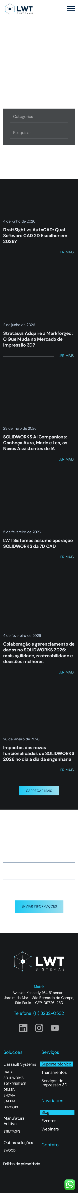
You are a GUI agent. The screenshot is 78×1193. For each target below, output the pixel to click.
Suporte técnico (56, 1064)
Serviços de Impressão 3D (54, 1082)
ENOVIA (9, 1095)
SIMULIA (9, 1101)
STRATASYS (12, 1131)
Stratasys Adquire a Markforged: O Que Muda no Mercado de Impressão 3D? (38, 339)
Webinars (50, 1129)
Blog (45, 1112)
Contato (49, 1145)
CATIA (8, 1072)
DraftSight (11, 1107)
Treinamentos (54, 1072)
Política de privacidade (21, 1163)
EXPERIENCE (15, 1084)
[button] (39, 790)
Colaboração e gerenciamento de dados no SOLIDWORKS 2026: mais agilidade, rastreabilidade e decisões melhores (38, 653)
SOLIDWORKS (14, 1078)
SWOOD (9, 1150)
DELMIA (9, 1090)
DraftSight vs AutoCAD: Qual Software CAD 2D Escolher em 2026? (35, 235)
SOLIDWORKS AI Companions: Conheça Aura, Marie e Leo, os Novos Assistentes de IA (35, 443)
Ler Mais (66, 252)
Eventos (48, 1120)
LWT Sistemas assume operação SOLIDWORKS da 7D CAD (38, 543)
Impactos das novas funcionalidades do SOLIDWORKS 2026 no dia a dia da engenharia (38, 753)
